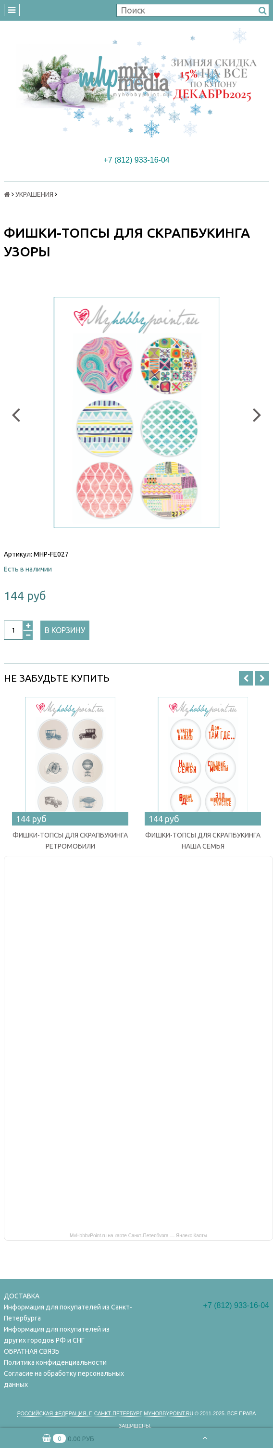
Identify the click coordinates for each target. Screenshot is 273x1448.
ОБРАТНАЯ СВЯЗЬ (32, 1351)
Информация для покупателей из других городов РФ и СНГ (57, 1334)
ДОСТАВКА (21, 1296)
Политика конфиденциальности (55, 1362)
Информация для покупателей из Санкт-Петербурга (68, 1312)
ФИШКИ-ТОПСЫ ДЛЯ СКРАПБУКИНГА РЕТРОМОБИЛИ (70, 840)
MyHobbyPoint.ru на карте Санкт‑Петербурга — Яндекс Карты (138, 1235)
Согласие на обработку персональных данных (64, 1379)
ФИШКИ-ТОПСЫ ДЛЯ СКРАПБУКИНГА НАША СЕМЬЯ (203, 840)
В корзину (65, 630)
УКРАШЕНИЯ (34, 194)
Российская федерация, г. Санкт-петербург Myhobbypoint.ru (105, 1413)
